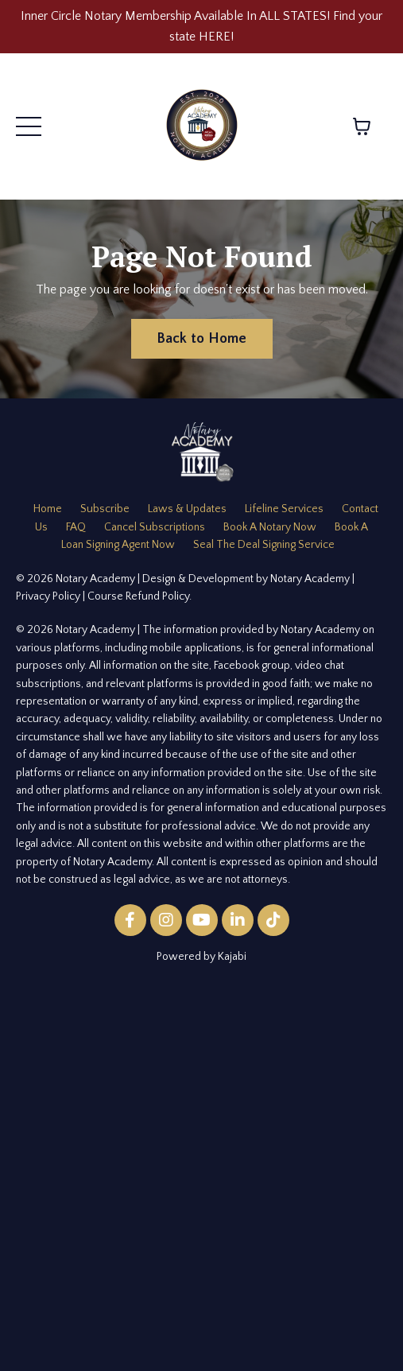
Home (47, 509)
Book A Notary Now (269, 527)
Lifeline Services (284, 509)
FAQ (76, 527)
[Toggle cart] (361, 126)
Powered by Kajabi (201, 956)
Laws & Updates (187, 509)
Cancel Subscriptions (154, 527)
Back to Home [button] (202, 339)
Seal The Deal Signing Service (264, 544)
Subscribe (105, 509)
